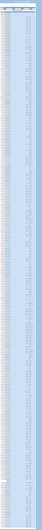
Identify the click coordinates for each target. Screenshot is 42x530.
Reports (25, 5)
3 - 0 (34, 17)
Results (11, 5)
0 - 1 (34, 41)
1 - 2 (34, 30)
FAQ (21, 5)
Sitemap (32, 528)
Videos (20, 1)
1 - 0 (34, 22)
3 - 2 (34, 68)
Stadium (14, 5)
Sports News (28, 1)
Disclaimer (29, 528)
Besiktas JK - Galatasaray (7, 38)
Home (16, 1)
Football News (24, 1)
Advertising (25, 528)
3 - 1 (34, 49)
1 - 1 (34, 55)
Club (7, 5)
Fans (17, 5)
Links (28, 5)
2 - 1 (34, 19)
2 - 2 (34, 44)
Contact (34, 528)
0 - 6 (34, 71)
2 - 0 (34, 60)
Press (27, 528)
